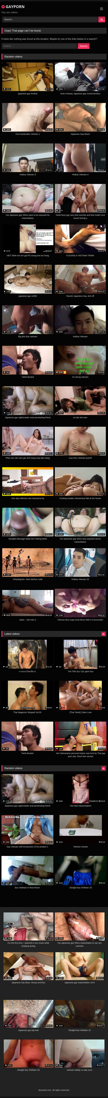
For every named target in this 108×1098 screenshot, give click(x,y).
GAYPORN (13, 6)
